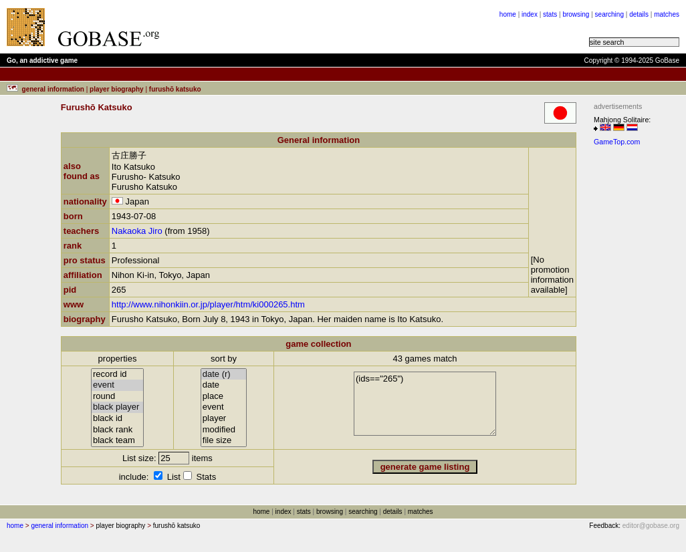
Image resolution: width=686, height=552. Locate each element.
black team (117, 440)
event (117, 385)
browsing (575, 14)
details (639, 14)
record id (117, 374)
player (224, 418)
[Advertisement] (335, 27)
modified (224, 430)
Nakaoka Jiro (137, 231)
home (507, 14)
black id (117, 418)
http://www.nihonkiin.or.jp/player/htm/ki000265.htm (208, 304)
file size (224, 440)
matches (666, 14)
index (530, 14)
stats (550, 14)
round (117, 396)
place (224, 396)
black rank (117, 430)
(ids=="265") (425, 404)
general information (59, 525)
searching (609, 14)
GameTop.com (617, 142)
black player (117, 407)
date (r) (224, 374)
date (224, 385)
